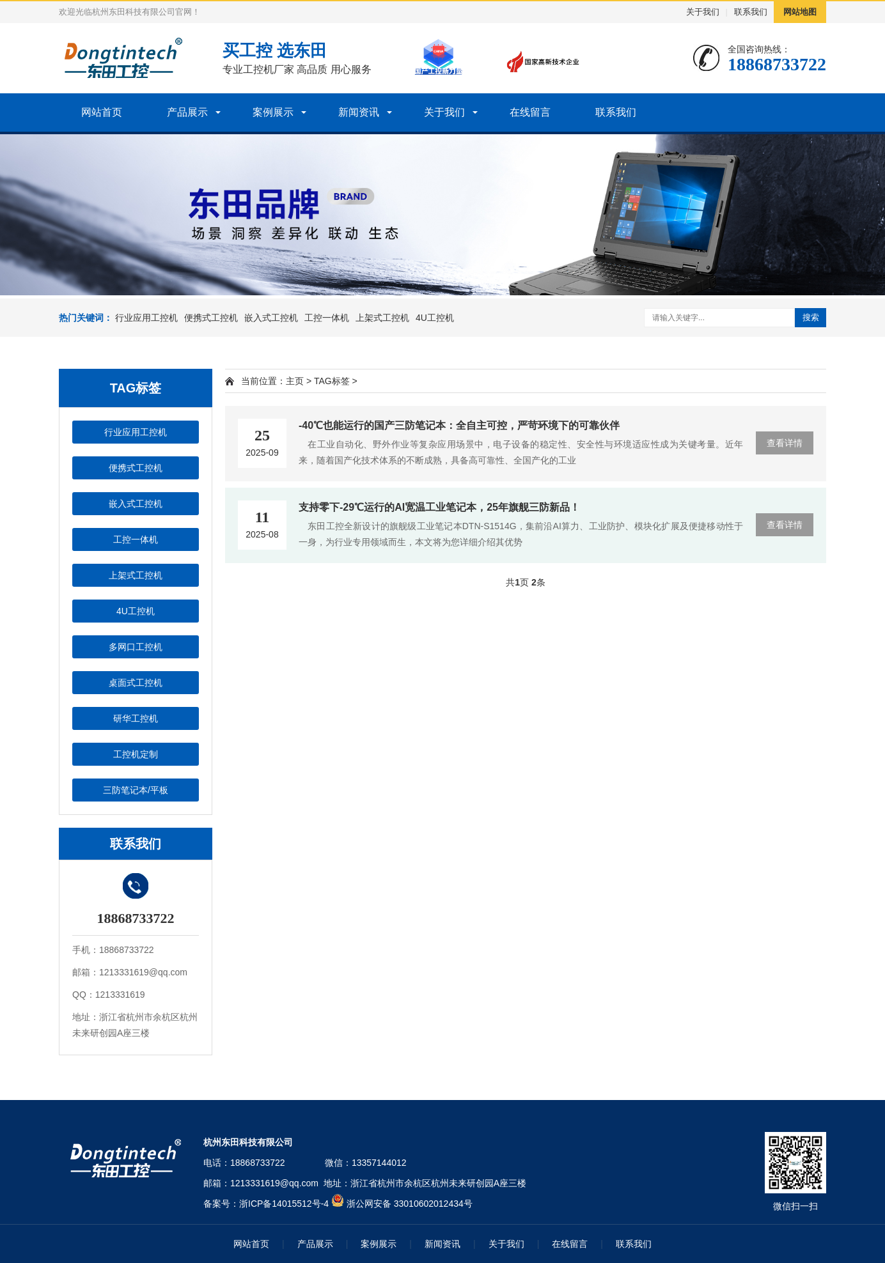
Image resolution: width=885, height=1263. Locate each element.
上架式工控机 (382, 318)
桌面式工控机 (135, 683)
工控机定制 (135, 754)
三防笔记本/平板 (135, 790)
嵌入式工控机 (271, 318)
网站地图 (800, 12)
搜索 (811, 317)
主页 (295, 381)
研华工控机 (135, 718)
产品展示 (187, 112)
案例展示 (273, 112)
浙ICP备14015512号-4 (284, 1203)
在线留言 (530, 112)
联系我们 (750, 12)
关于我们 (702, 12)
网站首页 (101, 112)
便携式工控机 (211, 318)
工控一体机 (326, 318)
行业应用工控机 (146, 318)
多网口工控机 (135, 647)
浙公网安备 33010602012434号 (410, 1203)
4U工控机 (435, 318)
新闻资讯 (358, 112)
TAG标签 (332, 381)
